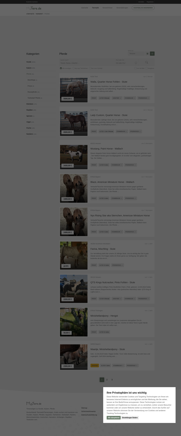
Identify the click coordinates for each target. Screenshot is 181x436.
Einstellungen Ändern (130, 418)
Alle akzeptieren (114, 418)
